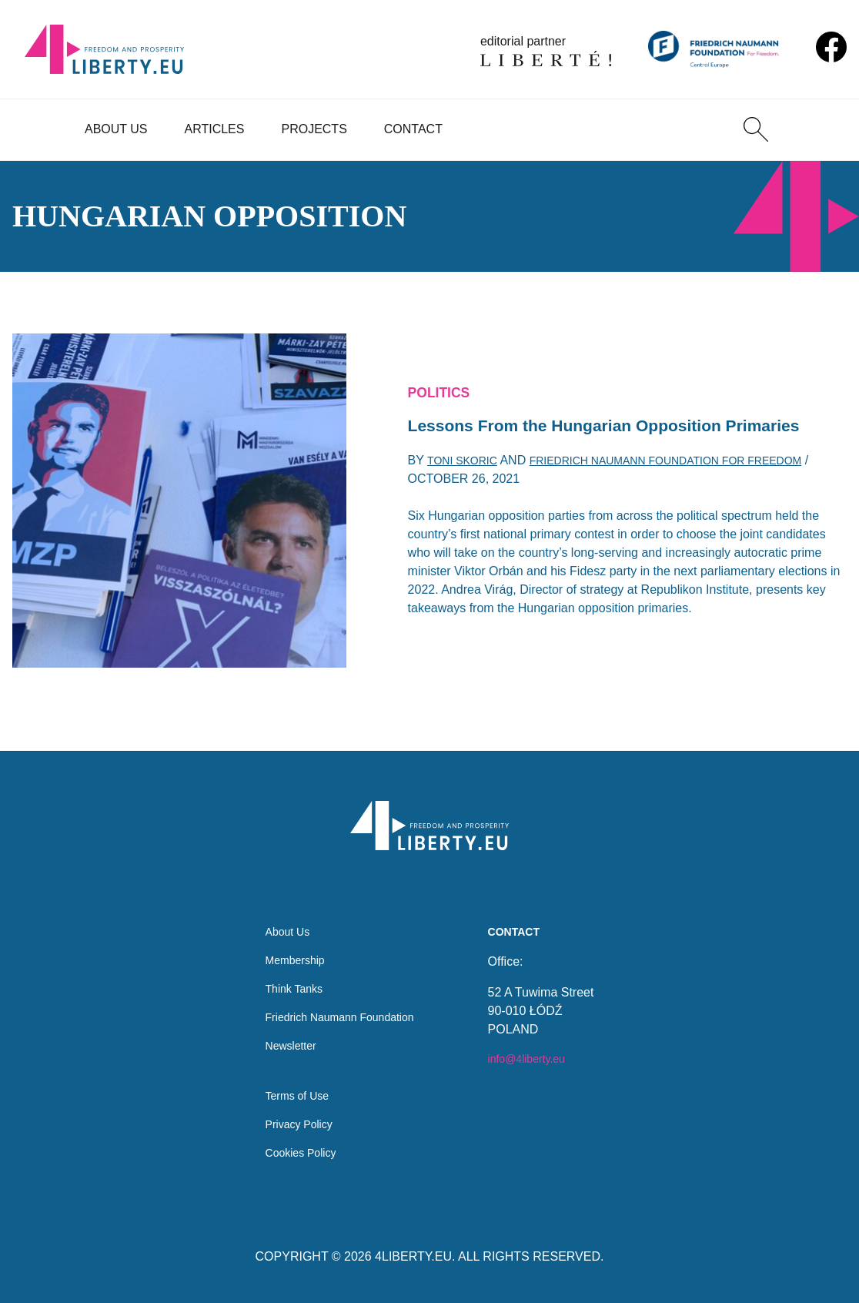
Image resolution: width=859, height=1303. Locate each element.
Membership (289, 942)
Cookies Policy (295, 1151)
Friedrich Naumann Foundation (340, 1003)
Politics (443, 375)
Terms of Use (291, 1090)
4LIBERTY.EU (413, 1256)
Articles (215, 129)
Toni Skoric (467, 479)
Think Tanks (287, 973)
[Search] (755, 129)
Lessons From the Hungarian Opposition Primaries (587, 427)
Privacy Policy (293, 1120)
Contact (413, 129)
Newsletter (284, 1034)
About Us (116, 129)
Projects (313, 129)
